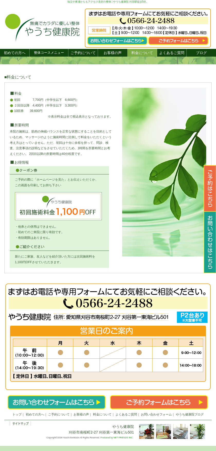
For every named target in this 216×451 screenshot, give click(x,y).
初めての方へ (14, 53)
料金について (142, 53)
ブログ (201, 53)
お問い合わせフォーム (156, 414)
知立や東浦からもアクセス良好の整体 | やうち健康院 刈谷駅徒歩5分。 (108, 1)
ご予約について (83, 53)
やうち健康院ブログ (190, 414)
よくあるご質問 (171, 53)
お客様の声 (113, 53)
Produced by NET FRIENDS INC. (117, 437)
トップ (17, 414)
